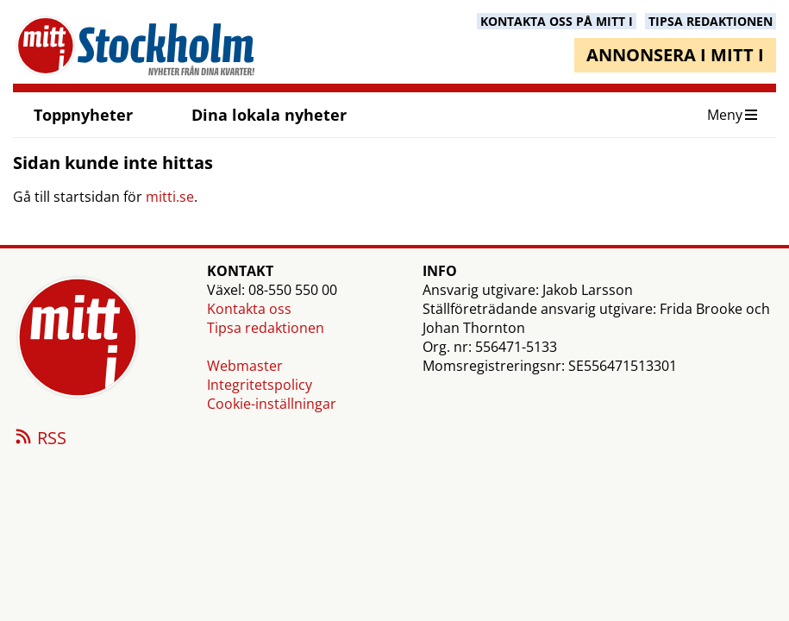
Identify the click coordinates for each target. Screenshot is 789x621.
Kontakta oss (249, 308)
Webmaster (245, 365)
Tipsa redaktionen (265, 327)
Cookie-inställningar (271, 403)
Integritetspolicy (259, 384)
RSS (39, 439)
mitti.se (170, 196)
